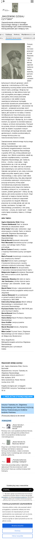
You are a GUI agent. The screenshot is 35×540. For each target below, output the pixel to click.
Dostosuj (17, 531)
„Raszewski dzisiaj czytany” (13, 38)
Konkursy (17, 34)
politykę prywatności (21, 497)
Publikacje (9, 34)
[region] (17, 520)
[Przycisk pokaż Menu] (32, 1)
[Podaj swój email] (14, 489)
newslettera (4, 497)
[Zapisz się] (29, 489)
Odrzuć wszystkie (17, 536)
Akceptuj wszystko (17, 525)
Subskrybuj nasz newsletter (17, 486)
